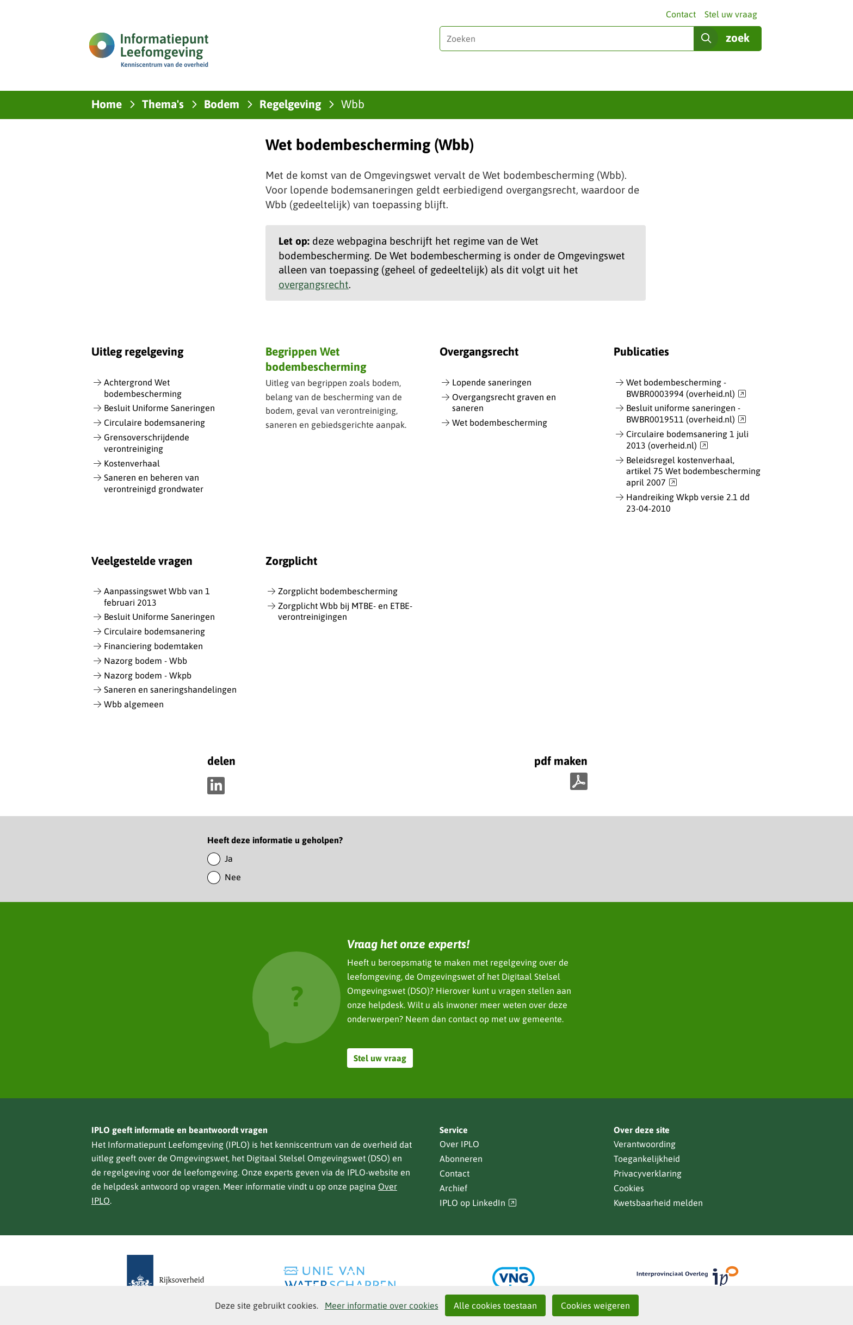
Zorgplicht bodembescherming (338, 591)
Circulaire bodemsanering (154, 422)
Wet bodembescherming (499, 422)
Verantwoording (645, 1144)
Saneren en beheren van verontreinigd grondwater (153, 483)
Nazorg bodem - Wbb (145, 660)
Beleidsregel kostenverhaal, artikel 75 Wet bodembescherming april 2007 (693, 472)
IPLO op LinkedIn (478, 1203)
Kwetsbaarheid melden (658, 1203)
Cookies (629, 1188)
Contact (681, 14)
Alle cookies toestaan (495, 1305)
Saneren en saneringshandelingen (170, 689)
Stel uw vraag (730, 14)
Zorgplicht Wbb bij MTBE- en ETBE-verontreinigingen (345, 611)
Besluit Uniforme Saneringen (159, 408)
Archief (453, 1188)
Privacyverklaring (648, 1173)
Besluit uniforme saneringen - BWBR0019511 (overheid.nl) (686, 414)
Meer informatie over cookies (381, 1305)
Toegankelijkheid (647, 1159)
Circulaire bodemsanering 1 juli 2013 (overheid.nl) (687, 440)
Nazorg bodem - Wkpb (147, 675)
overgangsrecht (314, 284)
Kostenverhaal (132, 463)
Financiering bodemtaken (153, 646)
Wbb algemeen (134, 704)
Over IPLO (459, 1144)
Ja (229, 858)
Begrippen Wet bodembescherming (315, 358)
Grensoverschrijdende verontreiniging (146, 442)
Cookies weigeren (595, 1305)
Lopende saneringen (491, 382)
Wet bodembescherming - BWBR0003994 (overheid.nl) (686, 388)
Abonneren (461, 1159)
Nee (233, 877)
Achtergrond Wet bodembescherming (143, 388)
